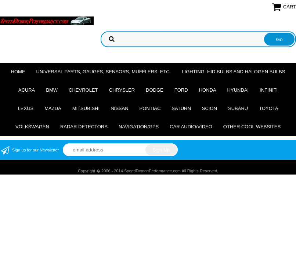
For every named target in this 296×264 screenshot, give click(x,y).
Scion (209, 108)
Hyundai (238, 90)
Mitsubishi (86, 108)
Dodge (154, 90)
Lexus (26, 108)
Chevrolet (83, 90)
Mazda (52, 108)
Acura (26, 90)
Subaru (238, 108)
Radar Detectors (84, 126)
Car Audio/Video (191, 126)
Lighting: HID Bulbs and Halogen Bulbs (233, 71)
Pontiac (150, 108)
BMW (52, 90)
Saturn (181, 108)
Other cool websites (252, 126)
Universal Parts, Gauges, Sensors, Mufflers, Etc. (103, 71)
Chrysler (122, 90)
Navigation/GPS (139, 126)
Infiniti (269, 90)
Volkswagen (32, 126)
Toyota (268, 108)
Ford (181, 90)
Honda (207, 90)
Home (18, 71)
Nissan (119, 108)
